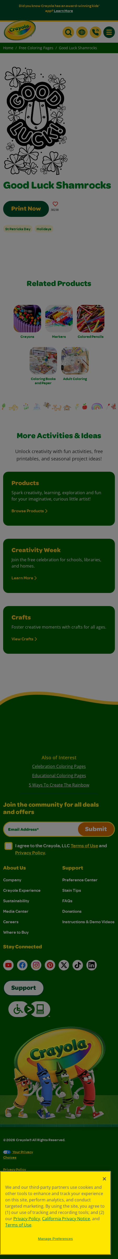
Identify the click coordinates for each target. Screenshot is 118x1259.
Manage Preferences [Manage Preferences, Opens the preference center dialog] (55, 1239)
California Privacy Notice (66, 1219)
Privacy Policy (26, 1219)
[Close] (104, 1179)
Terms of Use (18, 1225)
